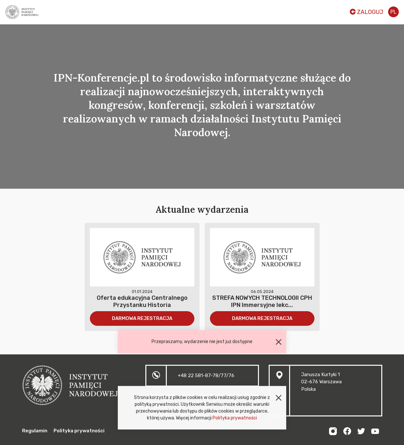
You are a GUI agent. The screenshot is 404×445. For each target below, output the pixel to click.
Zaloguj (366, 12)
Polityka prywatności (235, 420)
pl (393, 12)
